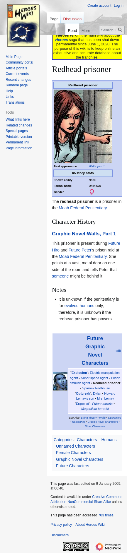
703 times (106, 515)
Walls (102, 417)
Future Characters (72, 465)
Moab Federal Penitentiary (82, 208)
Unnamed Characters (75, 446)
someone (60, 276)
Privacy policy (61, 525)
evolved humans (79, 305)
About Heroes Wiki (89, 525)
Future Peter (80, 250)
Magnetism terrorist (95, 408)
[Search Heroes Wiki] (112, 30)
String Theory (89, 417)
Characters (87, 439)
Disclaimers (59, 535)
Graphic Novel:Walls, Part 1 (84, 234)
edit (118, 350)
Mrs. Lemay (105, 398)
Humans (108, 439)
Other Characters (95, 426)
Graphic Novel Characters (103, 421)
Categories (64, 439)
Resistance (78, 421)
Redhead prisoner (107, 383)
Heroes (61, 39)
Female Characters (73, 452)
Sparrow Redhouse (96, 388)
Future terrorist (102, 403)
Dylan (97, 393)
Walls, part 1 (97, 166)
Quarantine (114, 417)
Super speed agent (94, 378)
